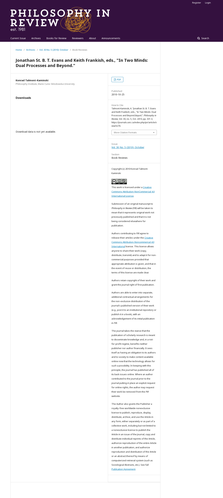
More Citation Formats (125, 132)
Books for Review (56, 38)
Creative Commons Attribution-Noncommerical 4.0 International (133, 242)
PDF (118, 79)
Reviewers (77, 38)
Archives (36, 38)
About (92, 38)
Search (205, 38)
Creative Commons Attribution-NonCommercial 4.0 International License (133, 191)
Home (19, 49)
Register (196, 2)
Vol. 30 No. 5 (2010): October (53, 49)
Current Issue (18, 38)
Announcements (111, 38)
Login (208, 2)
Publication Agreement (123, 469)
